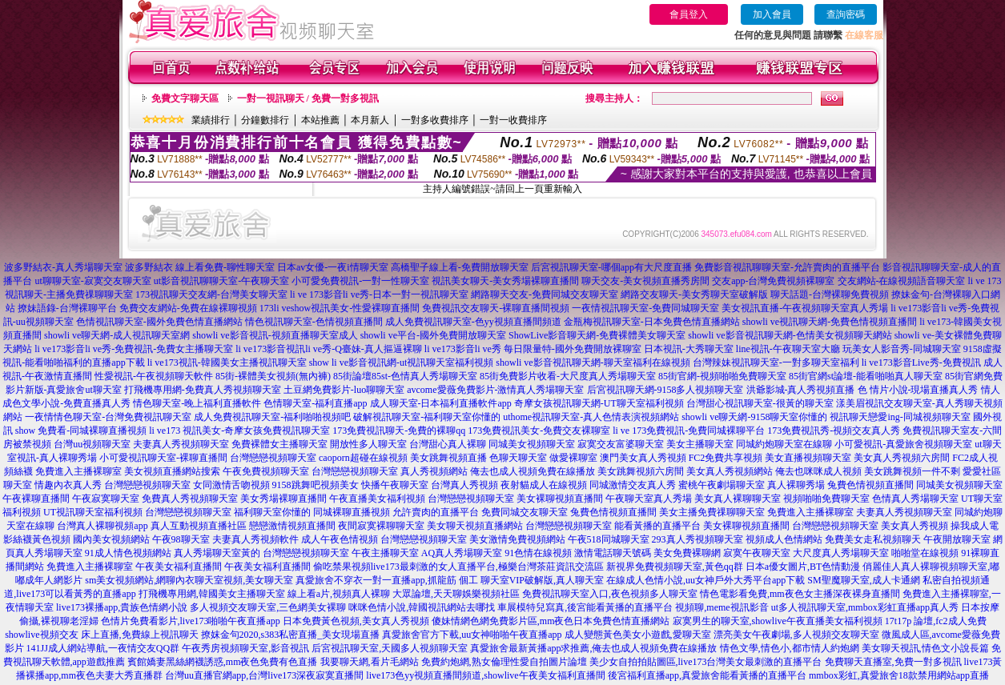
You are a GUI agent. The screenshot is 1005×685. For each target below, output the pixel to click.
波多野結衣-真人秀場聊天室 (63, 267)
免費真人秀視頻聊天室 (190, 498)
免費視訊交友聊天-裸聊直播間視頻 (495, 308)
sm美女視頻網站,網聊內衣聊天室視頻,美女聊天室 (189, 580)
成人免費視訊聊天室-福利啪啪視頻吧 (272, 417)
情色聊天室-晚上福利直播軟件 (197, 403)
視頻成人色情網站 (784, 539)
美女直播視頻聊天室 (808, 457)
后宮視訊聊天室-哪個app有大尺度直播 (611, 267)
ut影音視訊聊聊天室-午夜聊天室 (221, 280)
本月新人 (370, 120)
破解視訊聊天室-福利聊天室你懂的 (426, 417)
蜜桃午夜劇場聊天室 (721, 485)
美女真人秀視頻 (914, 525)
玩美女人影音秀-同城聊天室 (901, 349)
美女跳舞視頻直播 (448, 457)
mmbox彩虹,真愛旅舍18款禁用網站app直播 (899, 675)
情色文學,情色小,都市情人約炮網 (789, 648)
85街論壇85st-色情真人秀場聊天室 (405, 376)
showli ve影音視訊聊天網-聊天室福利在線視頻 (592, 362)
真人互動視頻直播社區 (199, 525)
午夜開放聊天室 (957, 539)
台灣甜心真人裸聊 (447, 444)
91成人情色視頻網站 (128, 553)
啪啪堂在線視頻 (925, 553)
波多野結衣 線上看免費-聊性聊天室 (200, 267)
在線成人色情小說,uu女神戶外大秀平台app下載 (705, 580)
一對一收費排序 (513, 120)
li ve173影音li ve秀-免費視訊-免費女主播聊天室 (133, 349)
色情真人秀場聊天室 (915, 498)
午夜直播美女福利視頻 (377, 498)
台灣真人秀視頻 (464, 485)
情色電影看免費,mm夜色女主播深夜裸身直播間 (800, 593)
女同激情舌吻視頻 (231, 485)
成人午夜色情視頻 (339, 539)
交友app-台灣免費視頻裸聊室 (773, 280)
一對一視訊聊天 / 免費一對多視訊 (308, 98)
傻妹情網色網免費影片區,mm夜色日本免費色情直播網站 (551, 621)
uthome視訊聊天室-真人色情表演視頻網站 (591, 417)
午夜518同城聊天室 (608, 539)
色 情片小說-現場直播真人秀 (918, 389)
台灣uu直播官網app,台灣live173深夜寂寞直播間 (264, 675)
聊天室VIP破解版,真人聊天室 (542, 580)
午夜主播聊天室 (385, 553)
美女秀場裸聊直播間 (283, 498)
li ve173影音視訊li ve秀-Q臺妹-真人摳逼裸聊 (328, 349)
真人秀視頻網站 (434, 471)
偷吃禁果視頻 (342, 566)
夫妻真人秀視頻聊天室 (181, 444)
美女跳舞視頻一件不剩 (912, 471)
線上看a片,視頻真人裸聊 (338, 593)
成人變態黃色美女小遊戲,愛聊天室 (638, 634)
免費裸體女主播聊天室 (279, 444)
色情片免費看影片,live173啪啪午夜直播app (190, 621)
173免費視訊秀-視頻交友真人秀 (833, 430)
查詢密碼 (845, 14)
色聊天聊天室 (518, 457)
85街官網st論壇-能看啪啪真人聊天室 (866, 376)
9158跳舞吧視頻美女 (315, 485)
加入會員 (772, 14)
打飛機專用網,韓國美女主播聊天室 (212, 593)
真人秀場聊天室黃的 (217, 553)
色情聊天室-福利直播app (315, 403)
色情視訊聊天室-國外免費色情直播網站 (159, 321)
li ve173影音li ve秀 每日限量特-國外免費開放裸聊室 (532, 349)
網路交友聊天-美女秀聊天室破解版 (694, 294)
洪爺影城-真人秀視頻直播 (800, 389)
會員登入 (688, 14)
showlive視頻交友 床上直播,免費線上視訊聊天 (101, 634)
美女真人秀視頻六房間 (902, 457)
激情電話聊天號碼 (612, 553)
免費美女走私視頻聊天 (873, 539)
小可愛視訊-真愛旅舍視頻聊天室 (903, 444)
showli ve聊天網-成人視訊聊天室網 (117, 335)
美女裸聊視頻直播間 (560, 498)
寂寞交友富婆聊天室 (620, 444)
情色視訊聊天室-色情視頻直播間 (314, 321)
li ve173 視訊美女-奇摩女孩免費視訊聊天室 (239, 430)
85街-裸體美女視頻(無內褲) (273, 376)
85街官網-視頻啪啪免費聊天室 (722, 376)
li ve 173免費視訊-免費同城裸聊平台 (689, 430)
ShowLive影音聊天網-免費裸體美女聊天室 (597, 335)
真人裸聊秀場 (796, 485)
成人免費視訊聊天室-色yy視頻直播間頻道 (473, 321)
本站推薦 (320, 120)
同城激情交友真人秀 (632, 485)
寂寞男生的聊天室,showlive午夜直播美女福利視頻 (777, 621)
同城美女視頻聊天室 (531, 444)
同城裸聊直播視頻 (351, 512)
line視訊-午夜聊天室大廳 (788, 349)
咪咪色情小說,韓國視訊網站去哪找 (421, 607)
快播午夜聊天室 (394, 485)
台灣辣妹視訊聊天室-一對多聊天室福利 (776, 362)
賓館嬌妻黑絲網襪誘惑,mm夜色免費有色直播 (222, 661)
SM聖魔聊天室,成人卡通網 (863, 580)
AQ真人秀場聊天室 (461, 553)
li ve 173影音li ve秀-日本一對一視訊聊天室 (379, 294)
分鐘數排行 (265, 120)
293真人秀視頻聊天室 (697, 539)
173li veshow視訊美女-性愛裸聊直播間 (339, 308)
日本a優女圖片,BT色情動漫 (803, 566)
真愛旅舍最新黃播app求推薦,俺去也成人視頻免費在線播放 (593, 648)
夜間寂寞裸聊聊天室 (381, 525)
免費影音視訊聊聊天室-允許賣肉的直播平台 (787, 267)
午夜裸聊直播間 (36, 498)
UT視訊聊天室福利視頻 (93, 512)
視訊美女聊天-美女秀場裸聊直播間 (505, 280)
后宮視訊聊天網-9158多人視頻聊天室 (665, 389)
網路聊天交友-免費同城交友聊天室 (544, 294)
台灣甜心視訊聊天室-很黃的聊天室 (760, 403)
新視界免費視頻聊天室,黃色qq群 (674, 566)
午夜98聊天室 (181, 539)
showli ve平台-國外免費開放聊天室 (433, 335)
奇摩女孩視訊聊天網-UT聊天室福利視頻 (599, 403)
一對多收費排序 (434, 120)
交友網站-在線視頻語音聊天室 (902, 280)
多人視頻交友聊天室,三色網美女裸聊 (268, 607)
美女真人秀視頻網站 (729, 471)
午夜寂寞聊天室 (105, 498)
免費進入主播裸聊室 (78, 471)
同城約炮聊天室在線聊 (784, 444)
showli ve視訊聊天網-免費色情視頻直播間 (829, 321)
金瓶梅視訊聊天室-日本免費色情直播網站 (652, 321)
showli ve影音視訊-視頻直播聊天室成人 (274, 335)
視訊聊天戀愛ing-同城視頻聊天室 (900, 417)
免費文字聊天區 (185, 98)
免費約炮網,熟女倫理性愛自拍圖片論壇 (504, 661)
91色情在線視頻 (538, 553)
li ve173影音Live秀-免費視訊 (921, 362)
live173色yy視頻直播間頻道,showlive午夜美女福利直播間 (485, 675)
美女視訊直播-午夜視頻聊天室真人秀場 (805, 308)
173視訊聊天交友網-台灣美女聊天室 (211, 294)
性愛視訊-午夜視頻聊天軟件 (153, 376)
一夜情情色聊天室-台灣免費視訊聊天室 (108, 417)
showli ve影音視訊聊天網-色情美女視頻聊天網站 (789, 335)
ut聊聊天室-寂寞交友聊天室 (92, 280)
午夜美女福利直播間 (178, 566)
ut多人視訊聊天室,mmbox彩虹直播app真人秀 (865, 607)
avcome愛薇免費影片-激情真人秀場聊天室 (495, 389)
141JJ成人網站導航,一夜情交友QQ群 (103, 648)
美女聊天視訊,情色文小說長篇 (925, 648)
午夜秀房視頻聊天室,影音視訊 (245, 648)
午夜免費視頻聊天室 (266, 471)
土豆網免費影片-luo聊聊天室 (343, 389)
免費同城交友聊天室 (524, 512)
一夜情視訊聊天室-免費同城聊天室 (645, 308)
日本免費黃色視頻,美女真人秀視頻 (356, 621)
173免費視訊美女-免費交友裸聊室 (539, 430)
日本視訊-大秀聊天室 (689, 349)
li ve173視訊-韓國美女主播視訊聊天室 (227, 362)
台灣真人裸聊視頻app (102, 525)
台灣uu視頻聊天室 (92, 444)
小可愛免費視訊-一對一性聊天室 (360, 280)
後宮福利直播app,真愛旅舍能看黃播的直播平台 (707, 675)
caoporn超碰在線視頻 (363, 457)
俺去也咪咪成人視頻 (818, 471)
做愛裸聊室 (573, 457)
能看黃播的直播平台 (657, 525)
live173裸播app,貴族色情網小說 (121, 607)
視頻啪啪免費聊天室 (826, 498)
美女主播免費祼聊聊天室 (712, 512)
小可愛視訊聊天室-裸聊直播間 (163, 457)
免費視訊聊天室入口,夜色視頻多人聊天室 (609, 593)
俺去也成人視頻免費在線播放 (532, 471)
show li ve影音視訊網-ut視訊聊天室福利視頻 (401, 362)
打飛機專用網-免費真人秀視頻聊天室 (202, 389)
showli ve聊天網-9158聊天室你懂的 (754, 417)
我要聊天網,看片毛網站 (369, 661)
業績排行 (210, 120)
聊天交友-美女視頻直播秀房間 (645, 280)
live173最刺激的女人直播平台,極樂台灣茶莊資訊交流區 (487, 566)
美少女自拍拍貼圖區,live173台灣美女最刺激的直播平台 (705, 661)
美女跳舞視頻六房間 (640, 471)
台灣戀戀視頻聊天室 (273, 457)
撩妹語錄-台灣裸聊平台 (67, 308)
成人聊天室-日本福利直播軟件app (441, 403)
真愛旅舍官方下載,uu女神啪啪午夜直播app (471, 634)
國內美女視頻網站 (111, 539)
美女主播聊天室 (700, 444)
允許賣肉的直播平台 (435, 512)
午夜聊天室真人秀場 (648, 498)
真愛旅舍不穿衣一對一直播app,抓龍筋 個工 (386, 580)
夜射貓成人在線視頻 (543, 485)
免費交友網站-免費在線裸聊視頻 (188, 308)
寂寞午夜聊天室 (756, 553)
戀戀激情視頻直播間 (292, 525)
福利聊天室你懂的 (272, 512)
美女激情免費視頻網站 (517, 539)
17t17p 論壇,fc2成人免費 (936, 621)
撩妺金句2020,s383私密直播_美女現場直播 (290, 634)
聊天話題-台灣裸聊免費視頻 (829, 294)
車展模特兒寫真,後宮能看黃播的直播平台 (585, 607)
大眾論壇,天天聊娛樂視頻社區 (456, 593)
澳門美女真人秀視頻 (643, 457)
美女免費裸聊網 (687, 553)
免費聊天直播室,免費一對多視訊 (893, 661)
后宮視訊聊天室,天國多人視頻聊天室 (390, 648)
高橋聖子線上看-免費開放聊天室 (460, 267)
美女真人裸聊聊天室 (737, 498)
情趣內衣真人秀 (68, 485)
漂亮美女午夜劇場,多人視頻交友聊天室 (796, 634)
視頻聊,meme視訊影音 (721, 607)
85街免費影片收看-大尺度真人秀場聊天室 (568, 376)
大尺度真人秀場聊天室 (841, 553)
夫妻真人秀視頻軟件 (255, 539)
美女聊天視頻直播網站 (475, 525)
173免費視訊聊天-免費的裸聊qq (398, 430)
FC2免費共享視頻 (726, 457)
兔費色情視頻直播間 (870, 485)
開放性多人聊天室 (368, 444)
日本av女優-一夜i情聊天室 (332, 267)
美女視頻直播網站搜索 (172, 471)
